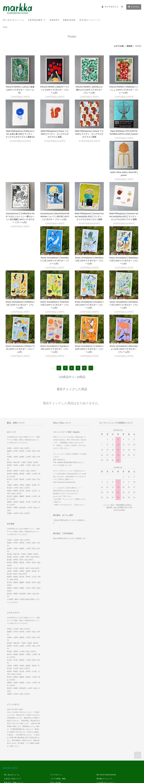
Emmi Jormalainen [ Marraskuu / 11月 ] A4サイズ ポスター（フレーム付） (124, 314)
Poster (5, 27)
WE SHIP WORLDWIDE (106, 739)
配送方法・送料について (13, 747)
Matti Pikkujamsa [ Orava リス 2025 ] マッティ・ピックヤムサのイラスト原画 (55, 134)
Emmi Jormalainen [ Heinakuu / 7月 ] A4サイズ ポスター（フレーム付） (124, 269)
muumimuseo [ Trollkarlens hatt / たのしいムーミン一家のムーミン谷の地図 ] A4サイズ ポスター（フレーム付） (54, 179)
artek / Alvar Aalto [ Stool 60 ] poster (20, 176)
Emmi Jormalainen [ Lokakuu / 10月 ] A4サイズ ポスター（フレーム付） (89, 314)
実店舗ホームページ (90, 20)
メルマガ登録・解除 (58, 743)
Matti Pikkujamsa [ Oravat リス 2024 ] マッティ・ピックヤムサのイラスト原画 (89, 134)
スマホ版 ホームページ (105, 747)
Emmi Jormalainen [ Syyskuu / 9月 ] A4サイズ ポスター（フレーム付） (54, 314)
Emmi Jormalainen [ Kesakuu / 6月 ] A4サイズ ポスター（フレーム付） (89, 269)
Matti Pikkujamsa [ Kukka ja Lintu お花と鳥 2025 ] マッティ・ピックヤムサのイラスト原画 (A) (20, 134)
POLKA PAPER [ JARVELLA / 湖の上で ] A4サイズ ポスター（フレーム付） (89, 90)
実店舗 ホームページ (104, 743)
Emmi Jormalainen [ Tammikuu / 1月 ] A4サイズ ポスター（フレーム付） (54, 225)
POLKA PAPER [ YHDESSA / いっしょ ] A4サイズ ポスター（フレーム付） (123, 90)
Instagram (100, 759)
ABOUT (54, 20)
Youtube (99, 767)
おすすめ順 (119, 46)
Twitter (99, 763)
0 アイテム (133, 7)
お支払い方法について (12, 743)
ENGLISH (69, 20)
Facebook (100, 755)
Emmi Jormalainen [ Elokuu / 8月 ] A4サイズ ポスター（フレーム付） (20, 314)
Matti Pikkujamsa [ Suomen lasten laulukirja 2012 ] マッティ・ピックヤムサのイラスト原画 (123, 178)
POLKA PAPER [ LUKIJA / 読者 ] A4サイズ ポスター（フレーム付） (20, 90)
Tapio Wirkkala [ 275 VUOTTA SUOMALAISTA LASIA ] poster (124, 132)
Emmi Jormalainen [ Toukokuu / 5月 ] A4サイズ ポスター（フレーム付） (54, 269)
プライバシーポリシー (12, 755)
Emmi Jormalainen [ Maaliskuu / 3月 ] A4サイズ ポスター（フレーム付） (123, 225)
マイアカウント (111, 7)
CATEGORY (37, 20)
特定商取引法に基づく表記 (14, 751)
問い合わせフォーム (13, 20)
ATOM (58, 747)
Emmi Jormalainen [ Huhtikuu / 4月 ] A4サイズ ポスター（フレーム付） (20, 269)
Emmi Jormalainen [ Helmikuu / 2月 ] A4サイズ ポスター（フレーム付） (89, 225)
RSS (52, 747)
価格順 (129, 46)
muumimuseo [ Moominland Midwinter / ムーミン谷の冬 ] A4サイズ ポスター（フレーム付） (89, 178)
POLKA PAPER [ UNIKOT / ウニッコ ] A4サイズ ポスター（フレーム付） (54, 90)
